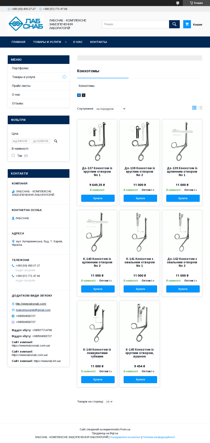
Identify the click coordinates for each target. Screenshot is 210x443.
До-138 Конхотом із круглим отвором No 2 (139, 171)
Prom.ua (125, 429)
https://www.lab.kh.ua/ (47, 361)
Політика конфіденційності (158, 437)
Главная (18, 42)
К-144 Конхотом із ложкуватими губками (97, 353)
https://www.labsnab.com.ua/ (30, 355)
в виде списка (200, 109)
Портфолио (20, 68)
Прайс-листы (21, 85)
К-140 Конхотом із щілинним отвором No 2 (97, 262)
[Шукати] (174, 24)
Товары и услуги (47, 42)
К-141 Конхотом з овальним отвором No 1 (139, 262)
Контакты (98, 42)
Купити (97, 198)
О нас (77, 42)
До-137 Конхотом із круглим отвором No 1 (97, 171)
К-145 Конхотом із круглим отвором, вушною (140, 353)
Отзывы (17, 103)
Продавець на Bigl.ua (105, 433)
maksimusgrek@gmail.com (33, 310)
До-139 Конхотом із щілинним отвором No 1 (182, 171)
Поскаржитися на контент (125, 437)
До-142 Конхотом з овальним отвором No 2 (182, 262)
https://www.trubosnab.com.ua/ (31, 345)
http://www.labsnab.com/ (31, 303)
